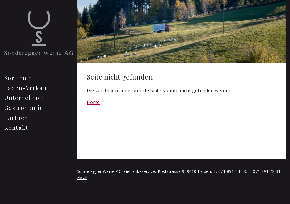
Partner (15, 117)
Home (93, 102)
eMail (82, 177)
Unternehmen (24, 97)
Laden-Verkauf (26, 88)
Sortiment (19, 78)
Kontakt (16, 127)
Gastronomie (23, 107)
